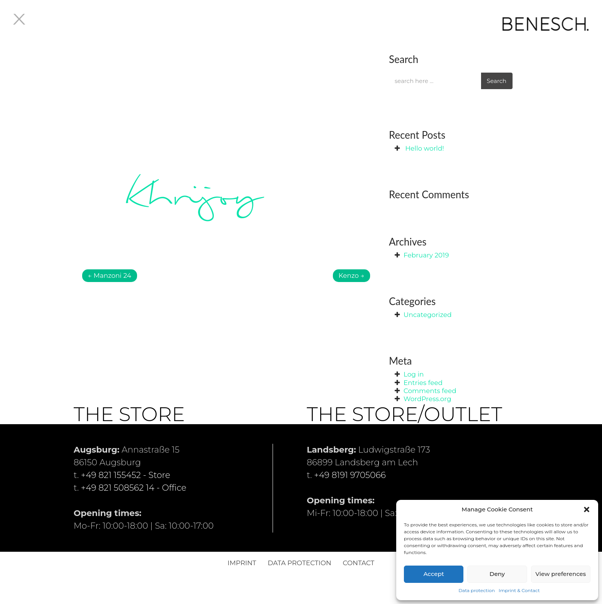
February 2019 (426, 255)
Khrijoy (192, 197)
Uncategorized (428, 315)
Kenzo (351, 275)
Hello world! (424, 148)
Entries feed (423, 383)
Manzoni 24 (109, 275)
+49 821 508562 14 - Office (134, 488)
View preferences (561, 573)
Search (496, 81)
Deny (497, 573)
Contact (358, 563)
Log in (414, 374)
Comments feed (430, 391)
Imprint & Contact (519, 590)
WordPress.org (427, 399)
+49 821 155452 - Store (125, 475)
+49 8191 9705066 (350, 475)
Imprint (242, 563)
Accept (433, 573)
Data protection (476, 590)
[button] (586, 509)
